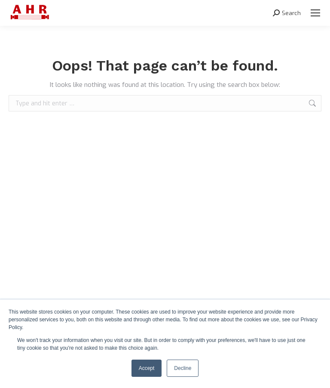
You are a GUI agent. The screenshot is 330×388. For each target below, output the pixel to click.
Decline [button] (182, 368)
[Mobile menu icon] (315, 13)
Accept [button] (147, 368)
